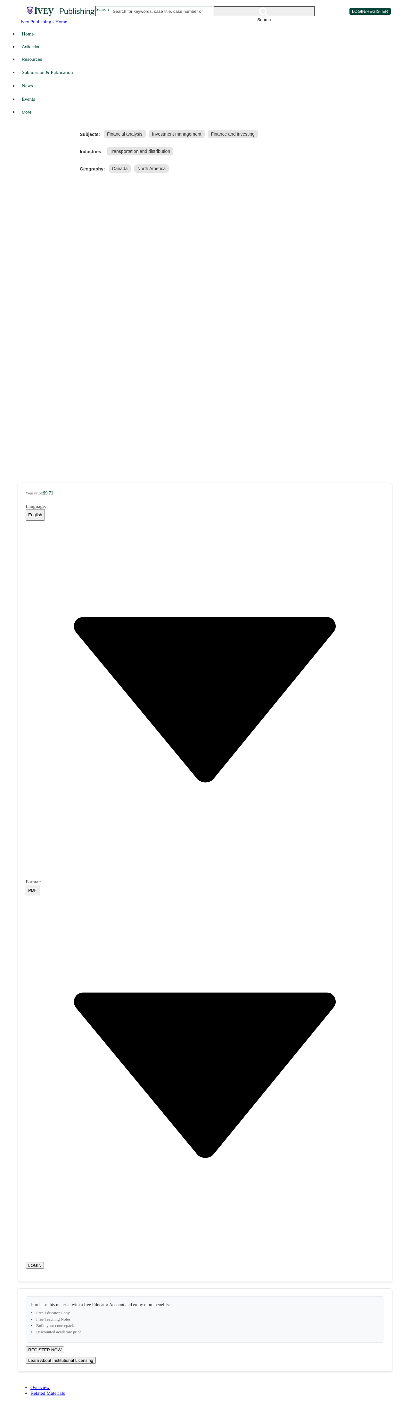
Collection (31, 46)
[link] (126, 134)
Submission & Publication (47, 72)
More (26, 112)
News (27, 85)
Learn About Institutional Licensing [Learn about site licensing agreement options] (60, 1360)
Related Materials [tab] (47, 1393)
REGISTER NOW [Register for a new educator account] (45, 1349)
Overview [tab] (40, 1387)
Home (28, 33)
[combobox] (159, 11)
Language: (36, 506)
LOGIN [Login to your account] (34, 1265)
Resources (32, 59)
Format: (33, 881)
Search (102, 9)
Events (28, 99)
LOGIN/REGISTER (370, 11)
